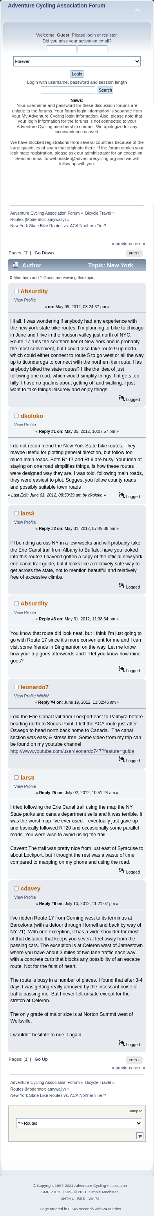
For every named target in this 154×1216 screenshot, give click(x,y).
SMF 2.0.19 (51, 1192)
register (109, 35)
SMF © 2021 (76, 1192)
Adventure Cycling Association (100, 1185)
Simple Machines (104, 1192)
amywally (56, 219)
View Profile (25, 300)
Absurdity (34, 291)
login (91, 35)
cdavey (31, 888)
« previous (122, 243)
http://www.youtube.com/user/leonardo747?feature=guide (72, 751)
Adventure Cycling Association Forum (56, 6)
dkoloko (32, 415)
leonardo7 (35, 687)
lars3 (27, 513)
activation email (94, 41)
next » (139, 243)
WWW (43, 696)
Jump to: (136, 1111)
